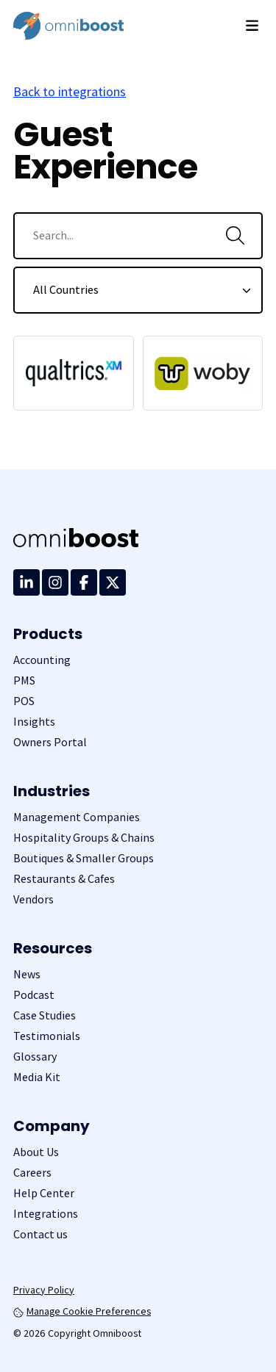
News (26, 974)
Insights (34, 721)
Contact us (40, 1234)
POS (24, 701)
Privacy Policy (43, 1289)
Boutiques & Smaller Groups (83, 858)
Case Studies (44, 1015)
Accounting (42, 660)
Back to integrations (69, 91)
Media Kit (36, 1077)
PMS (24, 680)
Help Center (43, 1193)
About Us (36, 1152)
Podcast (33, 995)
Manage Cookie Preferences (82, 1311)
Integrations (45, 1213)
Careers (32, 1172)
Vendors (33, 899)
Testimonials (46, 1036)
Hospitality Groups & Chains (84, 837)
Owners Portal (50, 742)
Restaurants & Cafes (64, 879)
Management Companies (76, 817)
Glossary (35, 1056)
